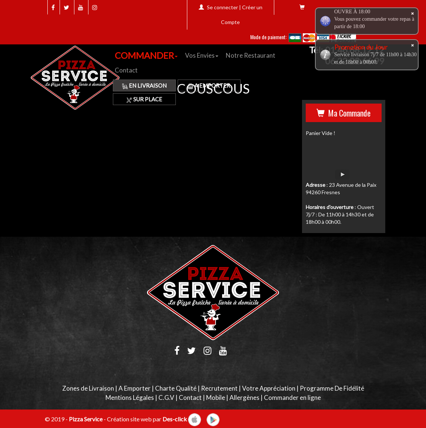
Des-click (174, 418)
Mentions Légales (129, 397)
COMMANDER (146, 55)
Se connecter (222, 7)
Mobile (215, 397)
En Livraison (144, 85)
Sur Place (144, 99)
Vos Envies (201, 55)
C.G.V (166, 397)
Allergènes (244, 397)
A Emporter (209, 85)
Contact (126, 70)
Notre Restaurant (250, 55)
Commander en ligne (292, 397)
